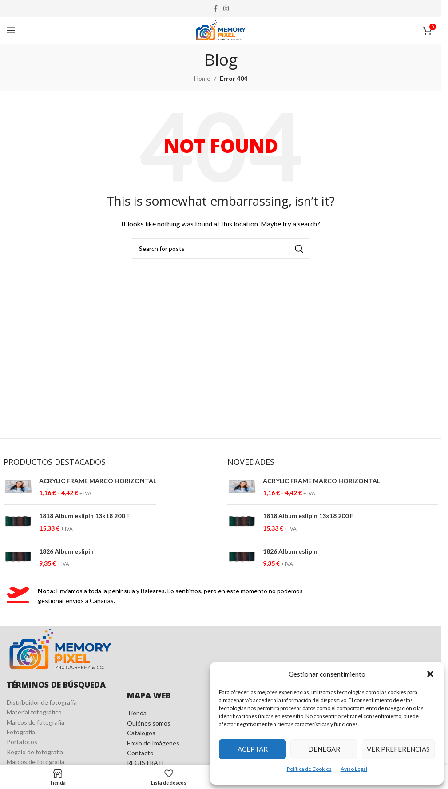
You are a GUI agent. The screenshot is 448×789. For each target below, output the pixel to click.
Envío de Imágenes (153, 743)
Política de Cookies (309, 768)
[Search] (220, 248)
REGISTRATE (146, 762)
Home (202, 78)
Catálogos (141, 733)
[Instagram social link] (226, 9)
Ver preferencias (398, 749)
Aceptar (253, 749)
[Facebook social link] (215, 9)
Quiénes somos (148, 723)
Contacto (140, 753)
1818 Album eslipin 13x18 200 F (84, 515)
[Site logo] (220, 29)
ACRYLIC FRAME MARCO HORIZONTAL (97, 480)
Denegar (324, 749)
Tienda (137, 713)
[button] (430, 674)
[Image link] (60, 648)
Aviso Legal (354, 768)
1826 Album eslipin (66, 551)
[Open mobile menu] (11, 30)
